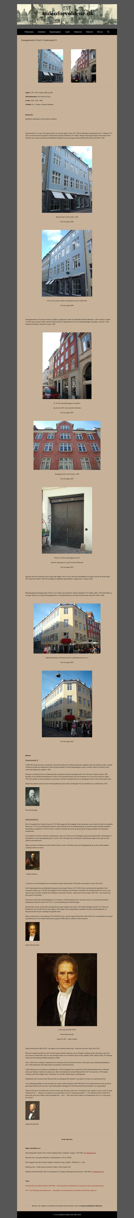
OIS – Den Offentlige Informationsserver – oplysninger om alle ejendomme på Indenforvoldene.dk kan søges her (61, 1190)
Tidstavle (89, 32)
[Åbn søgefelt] (108, 32)
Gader (67, 32)
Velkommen (29, 32)
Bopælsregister (55, 32)
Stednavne (78, 32)
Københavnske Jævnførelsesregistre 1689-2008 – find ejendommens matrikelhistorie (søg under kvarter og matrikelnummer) (64, 1186)
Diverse (100, 32)
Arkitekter (41, 32)
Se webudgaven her (90, 1153)
